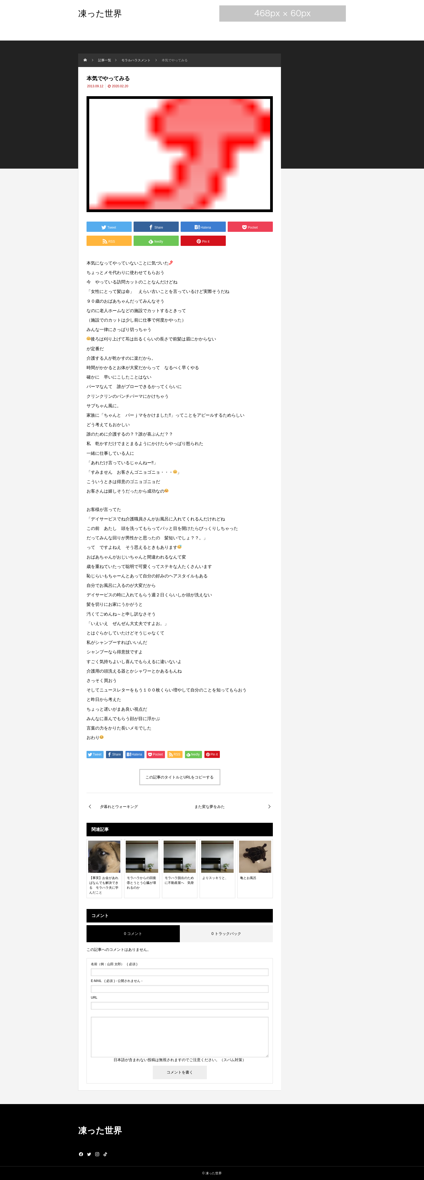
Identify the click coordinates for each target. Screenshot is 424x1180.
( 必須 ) (114, 964)
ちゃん (123, 301)
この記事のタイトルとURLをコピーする (179, 777)
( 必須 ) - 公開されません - (117, 980)
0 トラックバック (226, 933)
